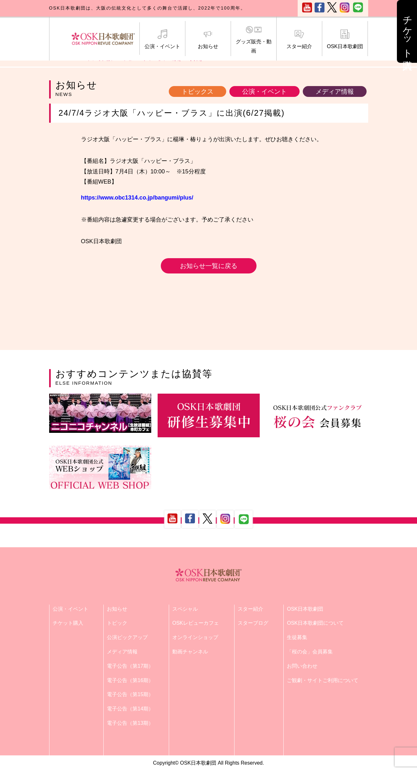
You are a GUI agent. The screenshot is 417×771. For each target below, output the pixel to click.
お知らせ (208, 39)
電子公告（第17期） (130, 666)
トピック (117, 623)
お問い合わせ (302, 666)
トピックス (197, 91)
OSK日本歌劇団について (315, 623)
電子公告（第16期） (130, 680)
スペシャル (185, 609)
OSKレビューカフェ (195, 623)
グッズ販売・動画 (254, 39)
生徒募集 (297, 637)
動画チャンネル (190, 651)
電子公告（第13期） (130, 723)
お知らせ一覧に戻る (208, 265)
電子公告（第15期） (130, 694)
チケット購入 (68, 623)
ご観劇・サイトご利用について (322, 680)
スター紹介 (299, 39)
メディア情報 (335, 91)
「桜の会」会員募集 (310, 651)
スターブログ (253, 623)
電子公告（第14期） (130, 708)
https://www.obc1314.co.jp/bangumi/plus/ (137, 197)
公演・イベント (162, 39)
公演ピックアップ (127, 637)
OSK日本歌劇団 (345, 39)
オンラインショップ (195, 637)
